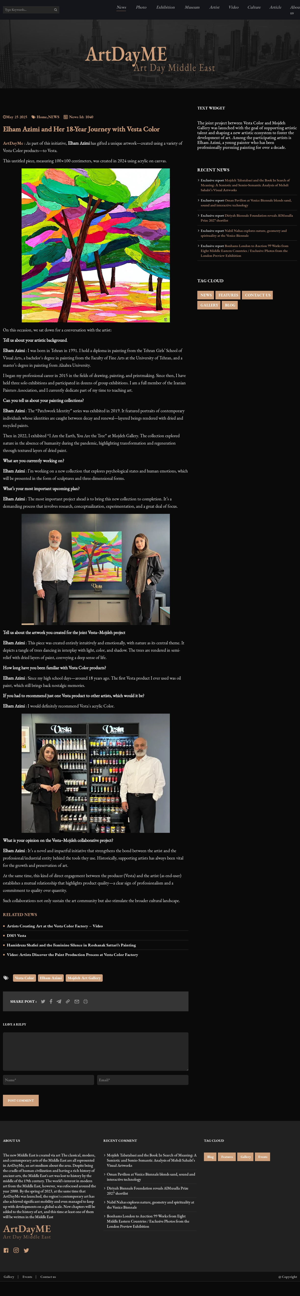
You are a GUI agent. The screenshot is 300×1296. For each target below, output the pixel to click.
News (121, 7)
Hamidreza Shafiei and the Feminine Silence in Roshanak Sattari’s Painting (71, 945)
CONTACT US (257, 295)
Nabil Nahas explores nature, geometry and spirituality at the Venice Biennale (244, 233)
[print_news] (85, 1001)
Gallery (245, 1157)
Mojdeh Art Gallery (84, 977)
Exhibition (165, 7)
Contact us (48, 1276)
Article (275, 7)
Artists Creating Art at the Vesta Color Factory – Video (55, 926)
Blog (210, 1157)
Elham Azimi (51, 977)
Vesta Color (24, 977)
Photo (140, 7)
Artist (213, 7)
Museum (192, 7)
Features (227, 1157)
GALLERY (209, 305)
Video (233, 7)
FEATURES (228, 295)
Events (262, 1157)
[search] (55, 10)
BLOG (230, 305)
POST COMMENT (21, 1100)
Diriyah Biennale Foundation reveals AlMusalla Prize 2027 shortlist (247, 218)
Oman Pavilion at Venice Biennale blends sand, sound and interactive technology (246, 203)
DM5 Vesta (16, 935)
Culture (254, 7)
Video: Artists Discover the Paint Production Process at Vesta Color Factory (72, 954)
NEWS (206, 295)
